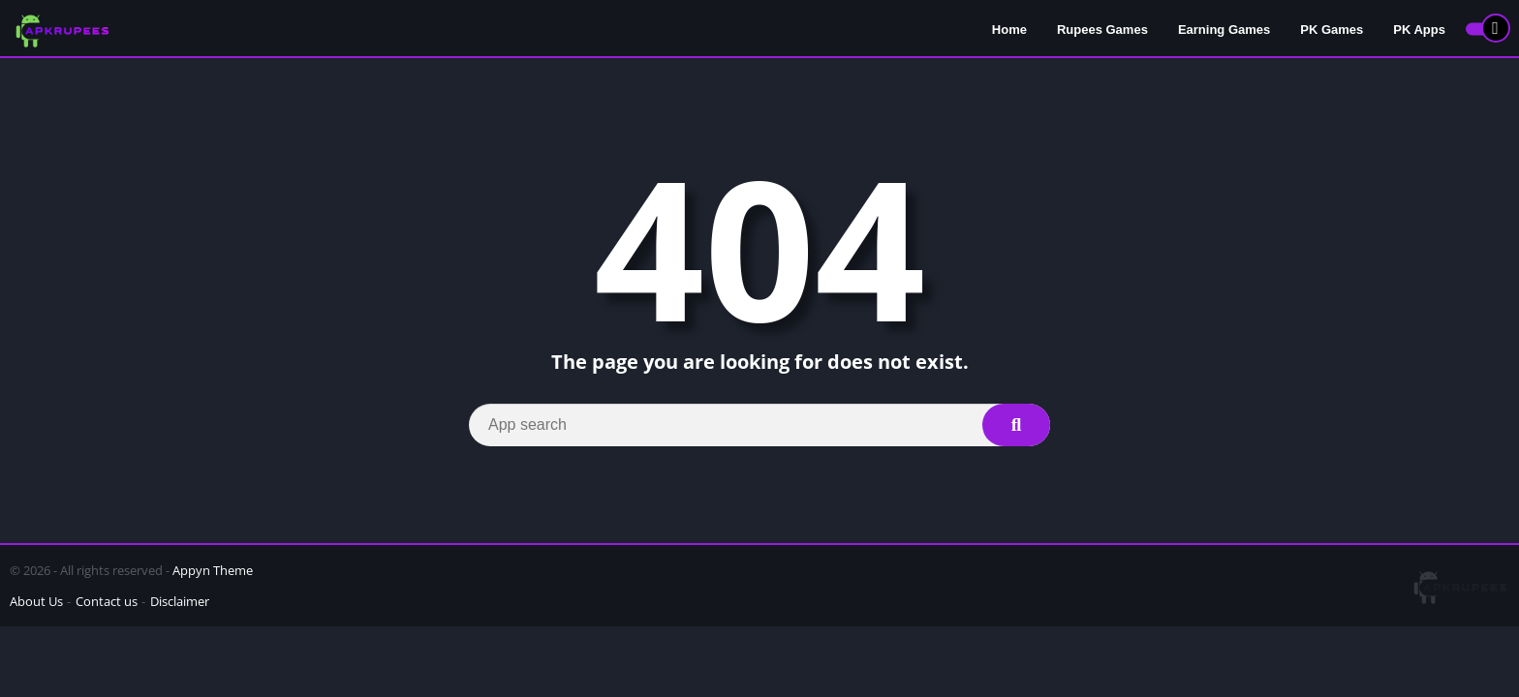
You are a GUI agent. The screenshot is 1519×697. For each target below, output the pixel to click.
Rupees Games (1102, 29)
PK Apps (1419, 29)
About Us (36, 601)
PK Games (1331, 29)
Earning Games (1224, 29)
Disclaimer (179, 601)
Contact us (107, 601)
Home (1009, 29)
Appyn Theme (212, 570)
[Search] (759, 425)
